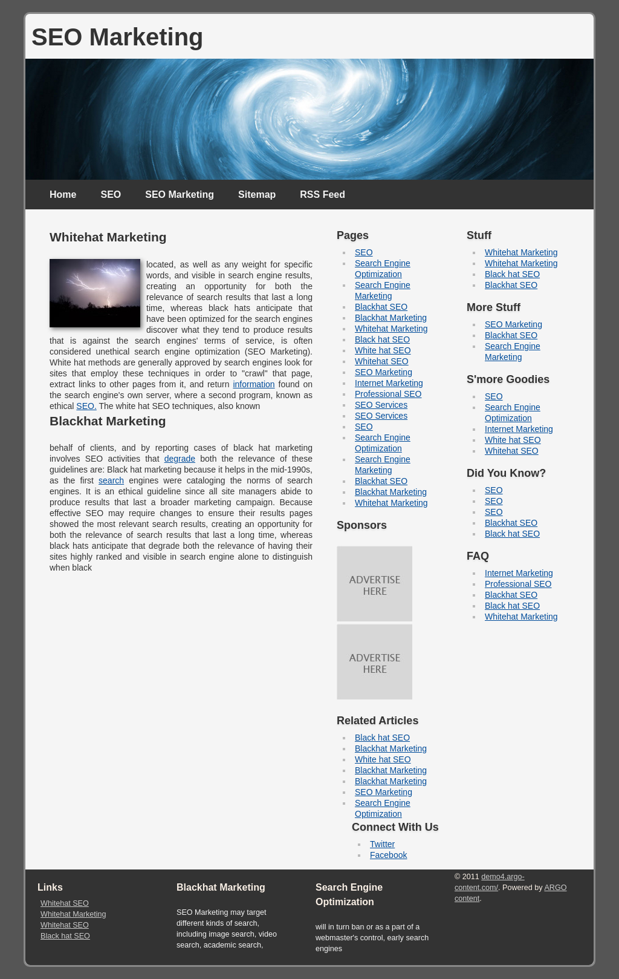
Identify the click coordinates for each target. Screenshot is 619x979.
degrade (179, 458)
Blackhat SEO (381, 307)
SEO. (86, 406)
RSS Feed (322, 194)
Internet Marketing (389, 383)
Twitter (382, 844)
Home (63, 194)
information (253, 384)
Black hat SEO (382, 339)
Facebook (388, 855)
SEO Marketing (179, 194)
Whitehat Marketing (391, 328)
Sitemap (257, 194)
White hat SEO (383, 350)
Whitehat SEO (382, 361)
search (111, 480)
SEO (110, 194)
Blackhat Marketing (391, 318)
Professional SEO (388, 394)
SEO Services (381, 405)
